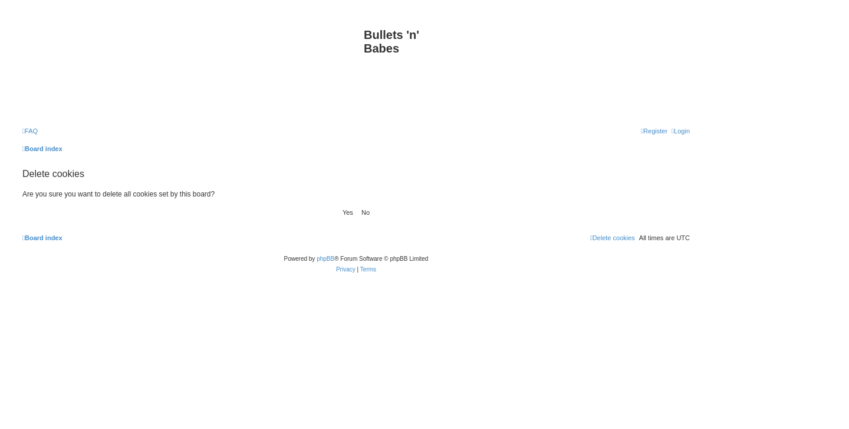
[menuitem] (30, 131)
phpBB (325, 259)
